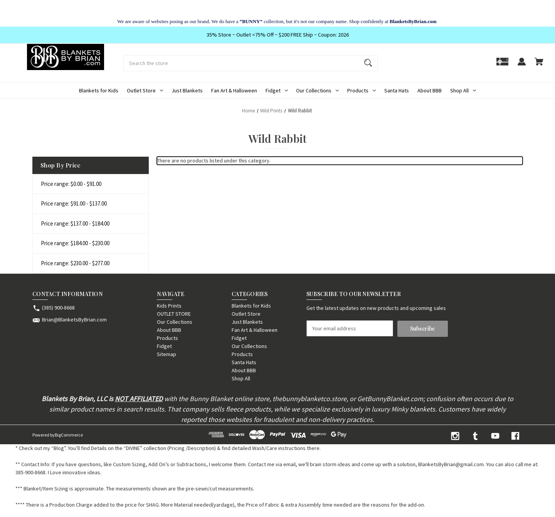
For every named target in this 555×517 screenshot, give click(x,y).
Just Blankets (187, 90)
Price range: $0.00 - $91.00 (71, 183)
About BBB (429, 90)
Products (361, 90)
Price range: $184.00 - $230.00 (75, 243)
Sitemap (166, 354)
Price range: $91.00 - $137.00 (74, 203)
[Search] (368, 63)
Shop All (463, 90)
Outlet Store (145, 90)
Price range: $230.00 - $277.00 (75, 263)
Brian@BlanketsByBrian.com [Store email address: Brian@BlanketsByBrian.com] (74, 319)
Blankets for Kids (98, 90)
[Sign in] (521, 65)
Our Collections (317, 90)
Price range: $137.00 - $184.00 (75, 223)
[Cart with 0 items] (539, 65)
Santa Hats (396, 90)
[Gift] (502, 65)
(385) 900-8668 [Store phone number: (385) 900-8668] (58, 307)
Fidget (277, 90)
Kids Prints (169, 305)
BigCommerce (69, 435)
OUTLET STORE (174, 313)
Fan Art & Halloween (234, 90)
